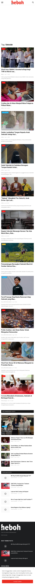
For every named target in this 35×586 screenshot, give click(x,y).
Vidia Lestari (13, 487)
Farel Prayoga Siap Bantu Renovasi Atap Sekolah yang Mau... (16, 298)
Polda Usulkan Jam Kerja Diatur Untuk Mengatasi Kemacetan (15, 331)
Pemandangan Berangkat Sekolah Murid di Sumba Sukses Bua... (16, 265)
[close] (33, 569)
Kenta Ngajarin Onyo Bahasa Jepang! (20, 507)
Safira (2, 108)
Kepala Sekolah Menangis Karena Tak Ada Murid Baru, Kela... (16, 232)
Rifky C (2, 74)
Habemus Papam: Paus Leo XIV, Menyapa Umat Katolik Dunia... (22, 438)
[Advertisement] (17, 18)
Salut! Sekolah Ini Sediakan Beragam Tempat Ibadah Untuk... (14, 166)
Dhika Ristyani (4, 400)
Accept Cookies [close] (18, 581)
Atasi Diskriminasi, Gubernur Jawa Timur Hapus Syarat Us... (22, 462)
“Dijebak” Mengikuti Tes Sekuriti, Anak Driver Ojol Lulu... (15, 199)
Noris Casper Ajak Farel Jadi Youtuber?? (21, 499)
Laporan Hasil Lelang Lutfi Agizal (19, 491)
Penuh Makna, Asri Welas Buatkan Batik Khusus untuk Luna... (21, 446)
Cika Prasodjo (14, 477)
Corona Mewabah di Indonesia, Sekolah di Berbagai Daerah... (16, 397)
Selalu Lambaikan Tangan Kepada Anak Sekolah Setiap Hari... (15, 133)
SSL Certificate (5, 537)
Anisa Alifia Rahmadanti (6, 301)
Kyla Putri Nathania (5, 269)
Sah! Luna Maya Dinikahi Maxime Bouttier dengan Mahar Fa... (22, 454)
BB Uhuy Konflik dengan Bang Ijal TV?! (21, 475)
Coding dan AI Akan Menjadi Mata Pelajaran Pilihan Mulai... (17, 104)
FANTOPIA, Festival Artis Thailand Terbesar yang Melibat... (20, 484)
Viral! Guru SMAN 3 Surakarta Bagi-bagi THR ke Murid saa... (15, 71)
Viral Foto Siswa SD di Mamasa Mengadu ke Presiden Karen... (17, 364)
